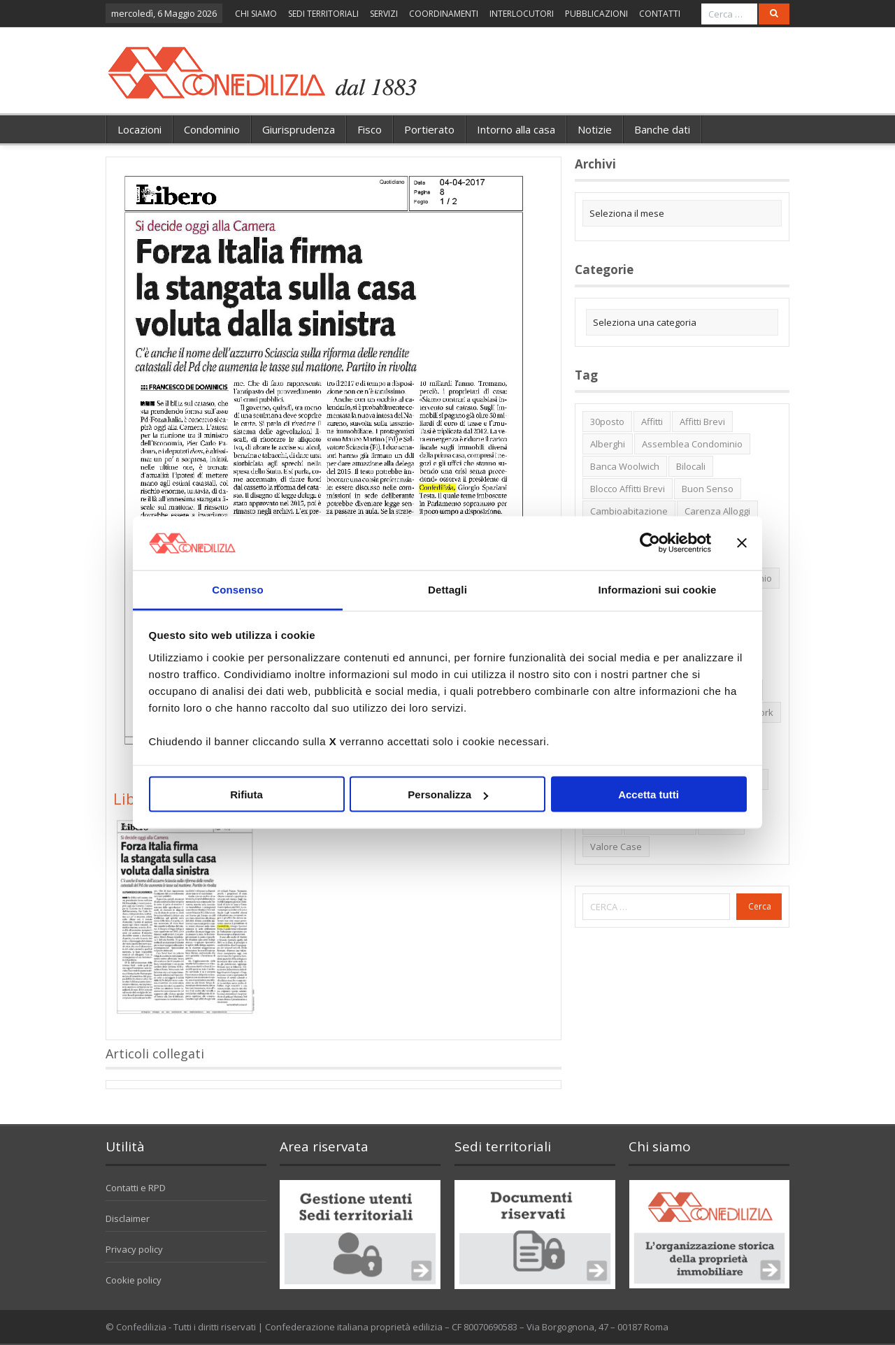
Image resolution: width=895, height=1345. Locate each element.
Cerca (759, 906)
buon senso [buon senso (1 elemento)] (707, 488)
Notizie (595, 129)
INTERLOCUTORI (521, 14)
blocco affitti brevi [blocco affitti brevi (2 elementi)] (627, 488)
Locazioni (139, 129)
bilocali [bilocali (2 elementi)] (691, 466)
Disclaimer (128, 1218)
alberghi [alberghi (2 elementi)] (607, 444)
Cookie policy (134, 1280)
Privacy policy (134, 1249)
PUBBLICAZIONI (596, 14)
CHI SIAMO (256, 14)
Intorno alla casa (516, 129)
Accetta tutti (648, 794)
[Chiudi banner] (742, 543)
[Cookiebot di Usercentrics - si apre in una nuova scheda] (650, 543)
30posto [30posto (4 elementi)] (607, 421)
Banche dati (662, 129)
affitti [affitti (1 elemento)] (652, 421)
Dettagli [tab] (447, 589)
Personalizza (448, 794)
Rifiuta (246, 794)
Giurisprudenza (298, 129)
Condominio (212, 129)
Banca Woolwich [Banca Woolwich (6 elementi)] (624, 466)
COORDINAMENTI (443, 14)
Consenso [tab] (237, 589)
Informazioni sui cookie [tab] (658, 589)
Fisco (369, 129)
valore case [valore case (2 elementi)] (616, 846)
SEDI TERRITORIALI (323, 14)
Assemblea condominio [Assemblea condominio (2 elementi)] (692, 444)
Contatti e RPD (136, 1187)
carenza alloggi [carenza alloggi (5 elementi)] (717, 511)
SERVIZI (384, 14)
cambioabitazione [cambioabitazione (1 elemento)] (629, 511)
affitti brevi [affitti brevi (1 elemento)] (702, 421)
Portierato (429, 129)
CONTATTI (659, 14)
